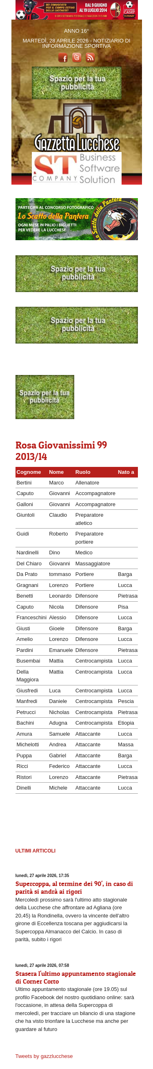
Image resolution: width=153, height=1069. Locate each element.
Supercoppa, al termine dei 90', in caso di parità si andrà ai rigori (74, 887)
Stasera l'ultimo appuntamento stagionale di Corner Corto (76, 977)
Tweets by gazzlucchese (44, 1056)
